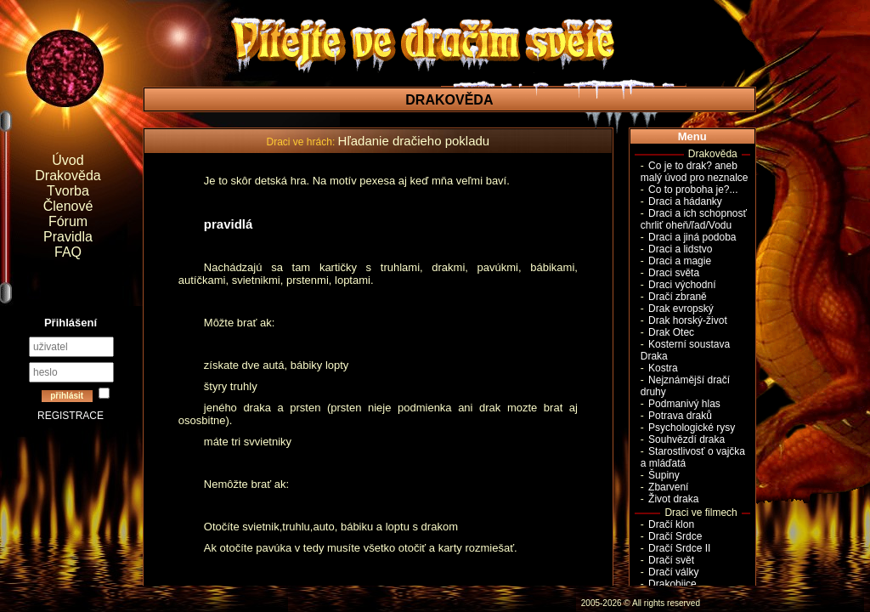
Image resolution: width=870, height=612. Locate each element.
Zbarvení (668, 487)
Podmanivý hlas (684, 404)
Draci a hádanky (685, 201)
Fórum (68, 221)
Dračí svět (671, 560)
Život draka (673, 499)
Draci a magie (679, 261)
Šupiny (664, 475)
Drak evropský (681, 308)
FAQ (68, 252)
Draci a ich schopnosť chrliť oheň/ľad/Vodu (694, 219)
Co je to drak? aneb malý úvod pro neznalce (695, 172)
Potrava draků (680, 416)
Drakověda (67, 175)
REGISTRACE (70, 416)
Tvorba (68, 191)
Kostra (663, 368)
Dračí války (673, 572)
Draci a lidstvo (680, 249)
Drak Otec (671, 332)
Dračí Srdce (675, 536)
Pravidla (68, 237)
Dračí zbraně (677, 297)
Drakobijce (672, 584)
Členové (68, 206)
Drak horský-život (687, 320)
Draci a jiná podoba (692, 237)
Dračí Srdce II (679, 548)
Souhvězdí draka (686, 439)
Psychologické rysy (691, 428)
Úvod (67, 160)
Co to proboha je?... (692, 190)
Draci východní (681, 285)
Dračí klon (671, 524)
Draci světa (673, 273)
